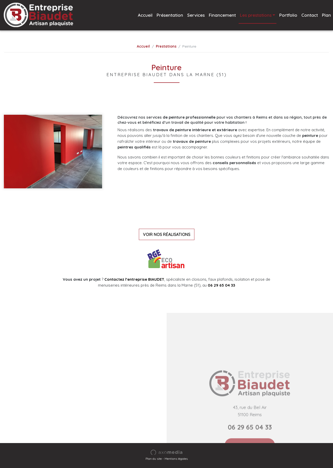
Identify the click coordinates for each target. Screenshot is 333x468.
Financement (222, 15)
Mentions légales (176, 459)
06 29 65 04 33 (221, 285)
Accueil (145, 15)
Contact (309, 15)
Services (196, 15)
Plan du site (154, 459)
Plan (326, 15)
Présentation (170, 15)
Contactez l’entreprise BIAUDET (134, 279)
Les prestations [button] (256, 15)
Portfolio (288, 15)
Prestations (166, 46)
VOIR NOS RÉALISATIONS (166, 234)
